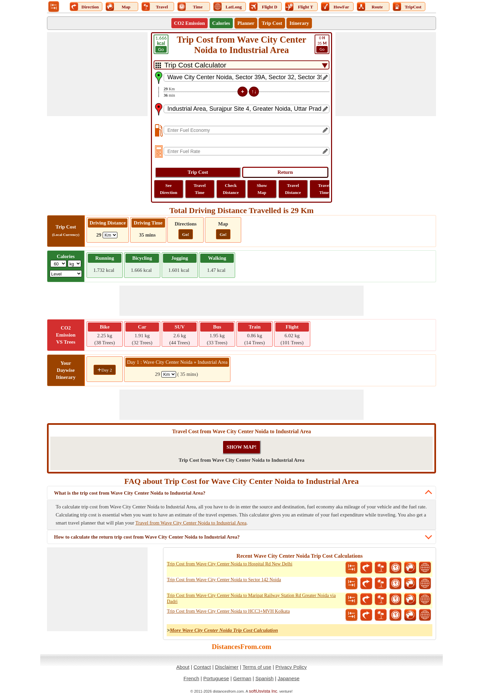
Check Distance (231, 189)
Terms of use (257, 667)
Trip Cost (272, 23)
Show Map (262, 189)
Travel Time (200, 189)
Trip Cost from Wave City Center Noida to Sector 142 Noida (224, 579)
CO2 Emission (189, 23)
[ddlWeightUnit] (74, 263)
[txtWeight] (58, 263)
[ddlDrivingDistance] (110, 235)
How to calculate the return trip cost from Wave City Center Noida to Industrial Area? (147, 537)
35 (322, 44)
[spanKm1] (168, 374)
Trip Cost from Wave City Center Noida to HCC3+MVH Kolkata (228, 611)
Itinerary (299, 23)
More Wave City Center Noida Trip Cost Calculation (224, 630)
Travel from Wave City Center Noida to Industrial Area (191, 523)
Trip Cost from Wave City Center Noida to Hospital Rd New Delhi (229, 563)
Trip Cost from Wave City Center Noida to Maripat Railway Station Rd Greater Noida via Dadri (251, 598)
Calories (221, 23)
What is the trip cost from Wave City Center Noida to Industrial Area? (129, 493)
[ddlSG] (66, 273)
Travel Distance (293, 189)
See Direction (168, 189)
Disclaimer (226, 667)
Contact (202, 667)
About (183, 667)
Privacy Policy (291, 667)
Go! (185, 234)
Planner (246, 23)
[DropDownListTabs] (241, 64)
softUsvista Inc (263, 691)
